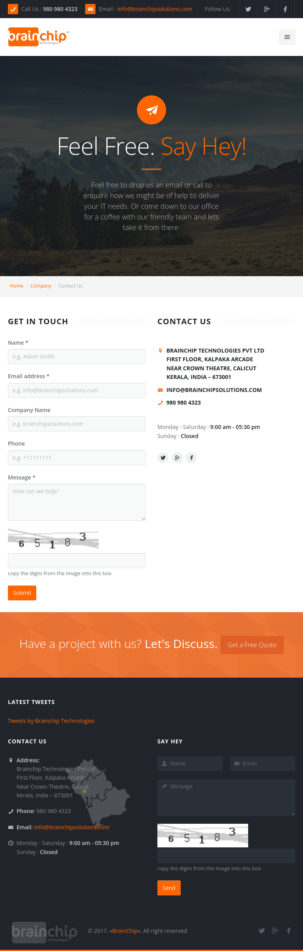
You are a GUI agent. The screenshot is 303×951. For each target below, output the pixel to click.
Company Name (29, 410)
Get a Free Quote (252, 645)
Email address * (28, 376)
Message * (22, 477)
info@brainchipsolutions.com (155, 9)
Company (40, 285)
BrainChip (125, 930)
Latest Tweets (31, 702)
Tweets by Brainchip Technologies (51, 720)
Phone (16, 443)
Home (16, 285)
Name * (18, 342)
